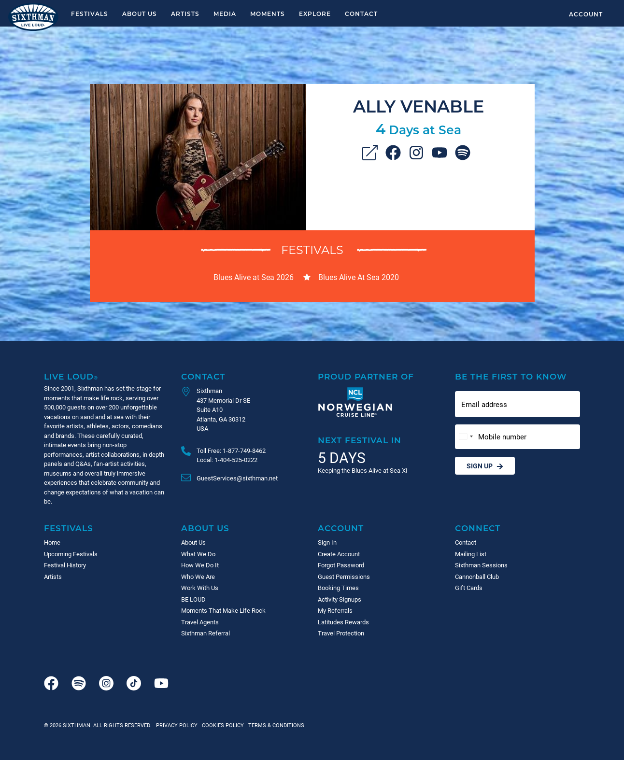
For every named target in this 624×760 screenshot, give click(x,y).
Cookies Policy (221, 725)
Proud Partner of (366, 376)
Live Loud (71, 376)
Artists (185, 13)
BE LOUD (193, 599)
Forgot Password (341, 565)
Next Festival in (359, 440)
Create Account (339, 553)
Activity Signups (339, 599)
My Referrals (335, 610)
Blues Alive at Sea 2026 (253, 277)
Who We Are (198, 576)
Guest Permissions (344, 576)
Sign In (327, 542)
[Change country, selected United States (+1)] (465, 437)
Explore (315, 13)
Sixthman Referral (205, 633)
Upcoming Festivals (71, 553)
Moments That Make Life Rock (223, 610)
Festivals (89, 13)
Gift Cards (468, 587)
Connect (477, 528)
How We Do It (200, 565)
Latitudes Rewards (343, 622)
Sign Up (485, 466)
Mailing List (470, 553)
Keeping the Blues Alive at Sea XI (363, 470)
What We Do (198, 553)
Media (224, 13)
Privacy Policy (177, 725)
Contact (361, 13)
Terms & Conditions (274, 725)
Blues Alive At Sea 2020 (358, 277)
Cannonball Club (477, 576)
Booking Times (338, 587)
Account (586, 14)
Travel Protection (341, 633)
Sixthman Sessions (481, 565)
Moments (267, 13)
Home (52, 542)
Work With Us (199, 587)
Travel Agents (200, 622)
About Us (139, 13)
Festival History (65, 565)
